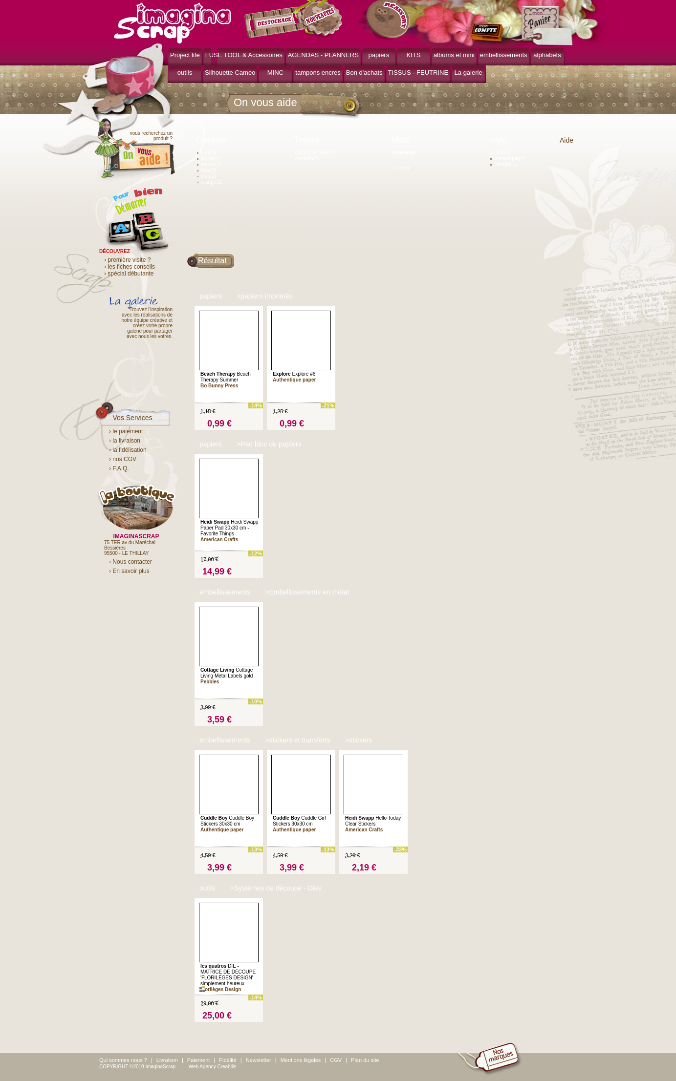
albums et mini (454, 55)
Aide (566, 140)
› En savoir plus (129, 571)
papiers (379, 55)
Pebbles (210, 681)
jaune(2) (208, 158)
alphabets (547, 55)
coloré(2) (499, 152)
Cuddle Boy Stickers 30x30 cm (227, 821)
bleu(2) (206, 176)
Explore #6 (294, 374)
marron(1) (209, 164)
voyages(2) (307, 158)
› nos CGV (122, 459)
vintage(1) (503, 164)
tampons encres (318, 72)
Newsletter (258, 1060)
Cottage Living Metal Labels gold (226, 672)
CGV (336, 1060)
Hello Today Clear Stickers (373, 821)
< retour (401, 167)
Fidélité (227, 1060)
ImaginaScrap (172, 21)
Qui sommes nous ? (123, 1060)
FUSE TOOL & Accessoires (244, 55)
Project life (185, 55)
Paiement (198, 1060)
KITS (413, 55)
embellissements (503, 55)
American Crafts (219, 539)
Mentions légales (301, 1060)
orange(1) (209, 182)
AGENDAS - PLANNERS (323, 55)
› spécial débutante (128, 273)
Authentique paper (294, 379)
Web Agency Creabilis (213, 1066)
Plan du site (365, 1060)
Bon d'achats (364, 72)
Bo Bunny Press (219, 385)
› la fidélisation (128, 449)
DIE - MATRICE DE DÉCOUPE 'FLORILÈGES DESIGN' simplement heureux (228, 974)
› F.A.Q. (119, 468)
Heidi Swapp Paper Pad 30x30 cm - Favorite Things (229, 527)
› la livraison (124, 440)
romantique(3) (507, 158)
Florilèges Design (220, 989)
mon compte (489, 33)
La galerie (468, 72)
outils (184, 72)
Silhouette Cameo (230, 72)
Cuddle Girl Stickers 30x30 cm (299, 821)
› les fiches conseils (129, 266)
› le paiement (126, 431)
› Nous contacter (130, 561)
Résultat (212, 260)
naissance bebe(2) (315, 152)
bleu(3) (206, 152)
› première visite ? (127, 259)
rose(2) (207, 170)
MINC (275, 72)
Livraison (167, 1060)
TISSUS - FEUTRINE (418, 72)
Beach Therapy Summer (225, 376)
